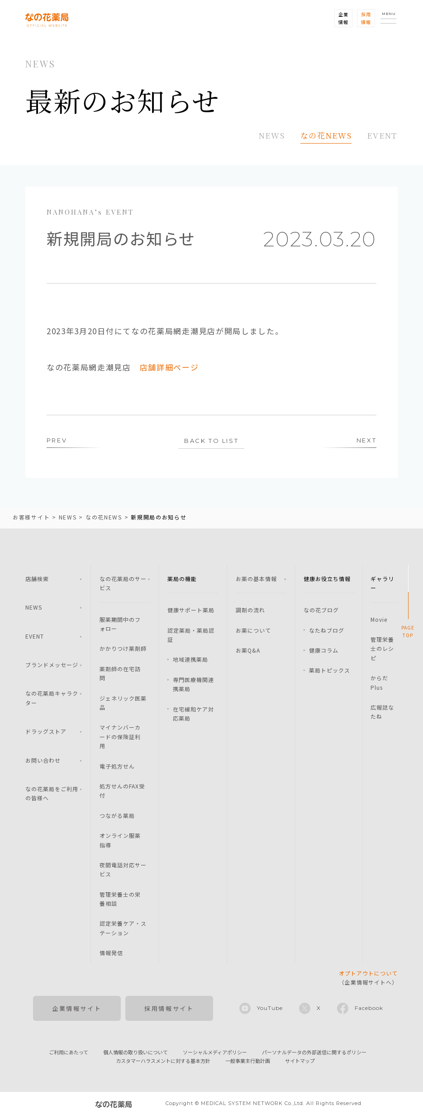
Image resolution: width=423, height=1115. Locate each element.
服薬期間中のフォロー (120, 623)
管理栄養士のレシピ (382, 648)
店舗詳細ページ (169, 367)
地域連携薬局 (190, 659)
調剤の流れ (250, 610)
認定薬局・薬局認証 (190, 634)
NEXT (366, 440)
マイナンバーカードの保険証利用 (120, 737)
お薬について (253, 630)
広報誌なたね (382, 711)
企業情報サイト (76, 1008)
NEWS (272, 135)
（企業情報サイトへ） (368, 977)
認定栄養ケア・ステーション (123, 928)
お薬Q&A (248, 650)
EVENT (382, 135)
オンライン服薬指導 (120, 839)
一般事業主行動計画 (247, 1060)
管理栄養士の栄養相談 (120, 898)
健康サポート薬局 (190, 610)
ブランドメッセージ (51, 664)
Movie (379, 619)
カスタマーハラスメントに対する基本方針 (163, 1060)
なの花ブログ (321, 610)
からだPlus (379, 682)
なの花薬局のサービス (123, 583)
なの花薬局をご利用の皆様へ (51, 793)
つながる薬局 (117, 815)
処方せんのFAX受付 (122, 790)
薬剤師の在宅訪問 (120, 673)
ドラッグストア (46, 731)
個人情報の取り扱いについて (135, 1052)
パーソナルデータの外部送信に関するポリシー (314, 1052)
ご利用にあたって (68, 1052)
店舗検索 (37, 578)
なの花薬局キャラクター (51, 698)
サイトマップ (300, 1060)
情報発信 (111, 952)
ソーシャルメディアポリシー (215, 1052)
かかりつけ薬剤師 (123, 649)
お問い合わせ (43, 760)
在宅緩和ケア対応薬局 (193, 713)
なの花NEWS (326, 135)
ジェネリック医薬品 (123, 702)
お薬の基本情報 (256, 578)
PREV (57, 440)
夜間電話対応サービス (123, 869)
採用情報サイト (169, 1008)
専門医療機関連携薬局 (193, 684)
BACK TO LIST (211, 440)
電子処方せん (117, 766)
